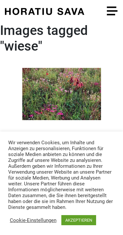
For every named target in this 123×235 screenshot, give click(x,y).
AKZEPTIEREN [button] (78, 220)
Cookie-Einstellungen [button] (33, 220)
